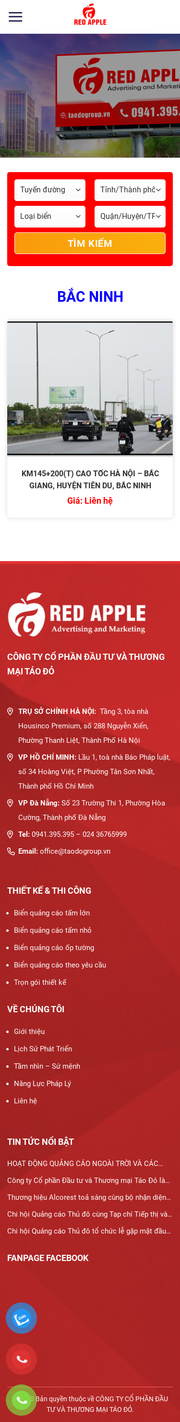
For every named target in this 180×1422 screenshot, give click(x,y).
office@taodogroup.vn (75, 851)
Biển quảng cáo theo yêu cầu (60, 965)
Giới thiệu (29, 1031)
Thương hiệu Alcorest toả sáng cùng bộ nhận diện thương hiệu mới (86, 1199)
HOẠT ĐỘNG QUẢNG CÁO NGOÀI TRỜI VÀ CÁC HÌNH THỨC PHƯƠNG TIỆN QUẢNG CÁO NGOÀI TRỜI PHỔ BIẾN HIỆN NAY (84, 1165)
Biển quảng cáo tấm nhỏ (53, 930)
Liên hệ (25, 1101)
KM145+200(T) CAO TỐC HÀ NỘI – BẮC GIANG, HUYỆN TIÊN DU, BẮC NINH (90, 479)
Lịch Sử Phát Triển (43, 1049)
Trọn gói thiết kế (40, 982)
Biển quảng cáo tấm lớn (52, 913)
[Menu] (15, 17)
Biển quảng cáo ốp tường (54, 947)
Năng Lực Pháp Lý (42, 1083)
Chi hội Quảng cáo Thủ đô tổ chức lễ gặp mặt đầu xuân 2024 (86, 1233)
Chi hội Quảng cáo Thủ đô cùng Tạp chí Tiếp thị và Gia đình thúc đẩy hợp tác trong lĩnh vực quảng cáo (88, 1216)
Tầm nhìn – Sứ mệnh (47, 1066)
